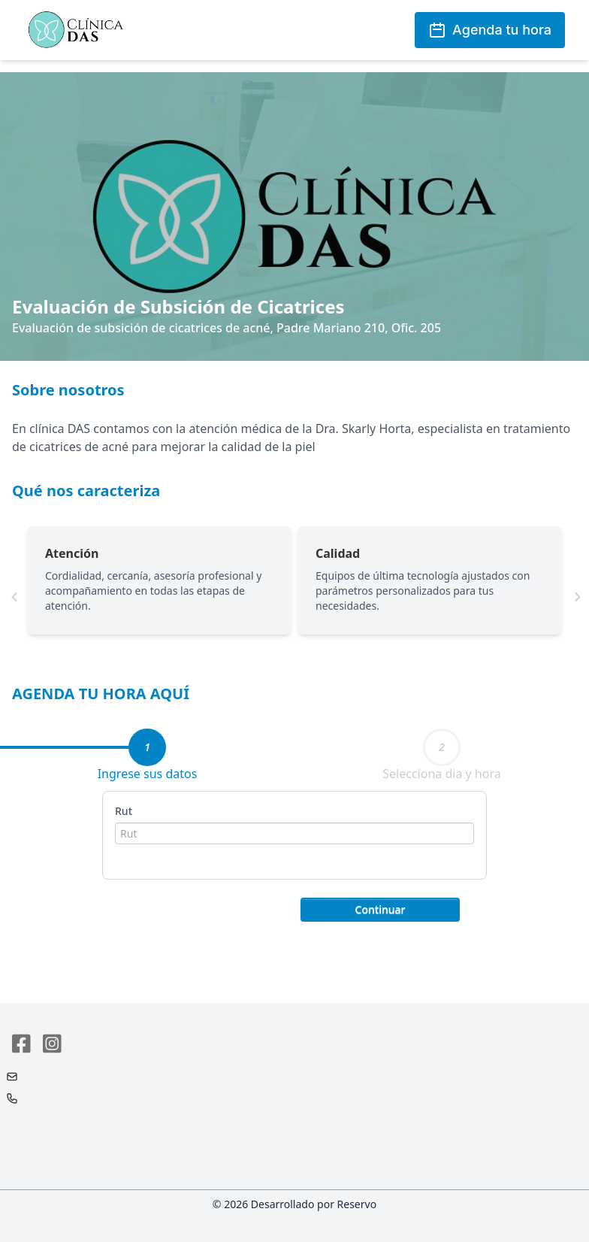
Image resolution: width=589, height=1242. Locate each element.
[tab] (147, 747)
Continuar (380, 909)
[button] (380, 908)
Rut (123, 811)
